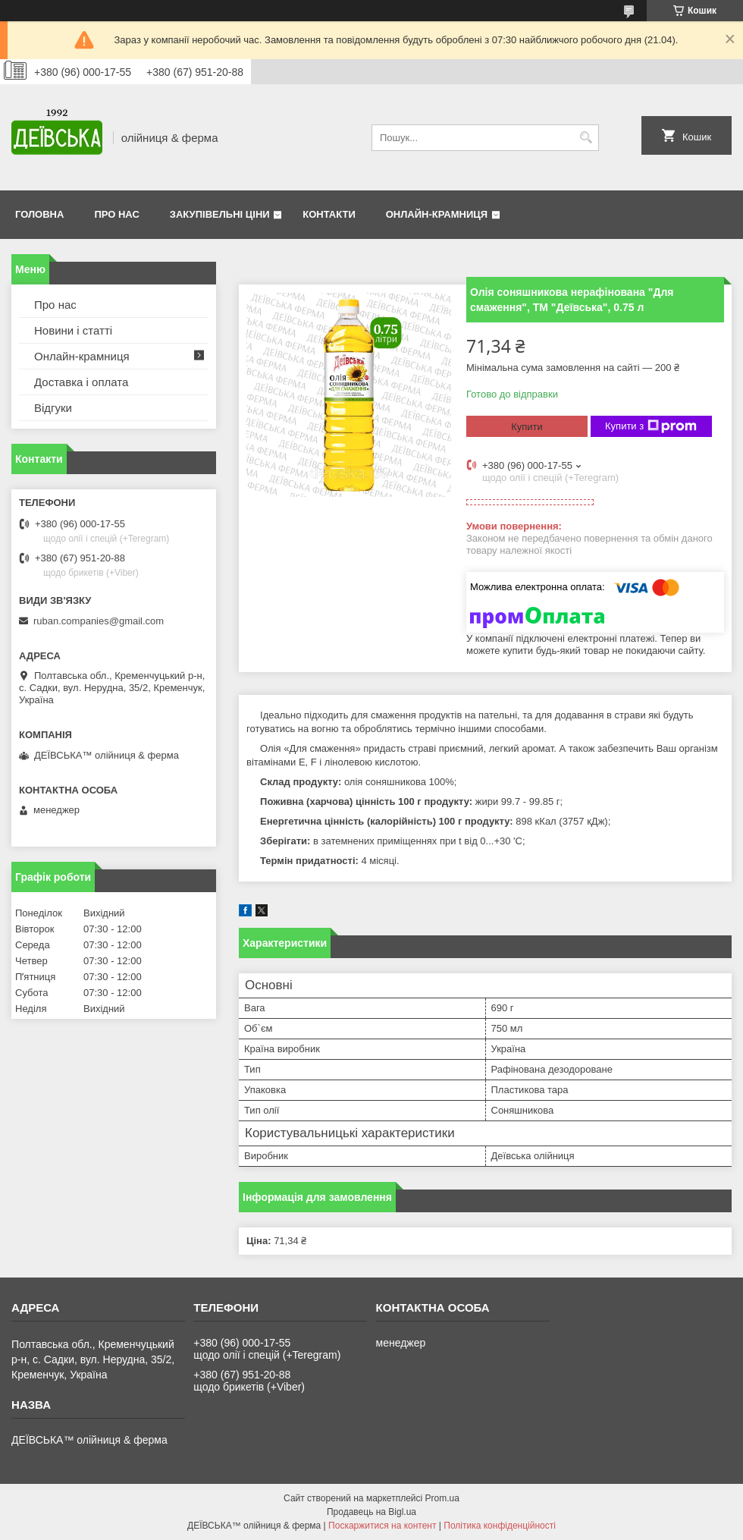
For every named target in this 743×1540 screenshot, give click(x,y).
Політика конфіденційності (500, 1525)
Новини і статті (73, 330)
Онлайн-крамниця (436, 214)
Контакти (329, 214)
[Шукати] (585, 137)
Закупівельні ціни (220, 214)
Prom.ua (442, 1498)
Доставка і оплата (81, 382)
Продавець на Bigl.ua (371, 1512)
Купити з (651, 426)
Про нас (116, 214)
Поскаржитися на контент (382, 1525)
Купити (527, 426)
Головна (39, 214)
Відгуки (53, 407)
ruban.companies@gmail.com (98, 621)
